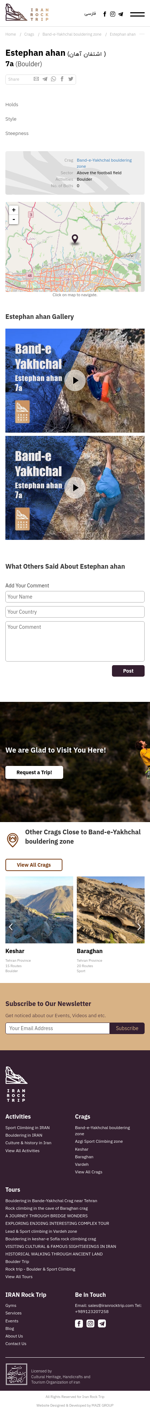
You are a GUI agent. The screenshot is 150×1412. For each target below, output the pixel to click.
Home (10, 34)
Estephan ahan (123, 34)
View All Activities (22, 1150)
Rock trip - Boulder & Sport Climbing (40, 1269)
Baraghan (84, 1156)
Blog (9, 1328)
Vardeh (82, 1164)
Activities (18, 1116)
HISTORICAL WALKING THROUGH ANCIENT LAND (54, 1254)
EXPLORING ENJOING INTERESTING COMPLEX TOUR (57, 1223)
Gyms (11, 1305)
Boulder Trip (17, 1261)
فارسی (90, 14)
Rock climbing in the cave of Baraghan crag (46, 1208)
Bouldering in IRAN (23, 1135)
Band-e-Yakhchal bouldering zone (72, 34)
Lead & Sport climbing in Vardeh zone (41, 1231)
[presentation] (10, 926)
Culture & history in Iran (28, 1142)
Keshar (81, 1149)
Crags (29, 34)
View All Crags (34, 865)
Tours (12, 1189)
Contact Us (16, 1343)
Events (11, 1320)
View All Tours (19, 1276)
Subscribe (127, 1028)
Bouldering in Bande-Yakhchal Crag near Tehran (51, 1200)
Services (13, 1313)
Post (128, 671)
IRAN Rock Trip (25, 1294)
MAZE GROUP (102, 1405)
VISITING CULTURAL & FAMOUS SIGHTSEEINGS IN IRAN (60, 1246)
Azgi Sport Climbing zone (99, 1141)
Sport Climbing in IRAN (27, 1127)
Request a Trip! (34, 772)
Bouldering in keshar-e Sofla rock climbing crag (50, 1238)
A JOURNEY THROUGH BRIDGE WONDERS (46, 1215)
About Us (14, 1336)
